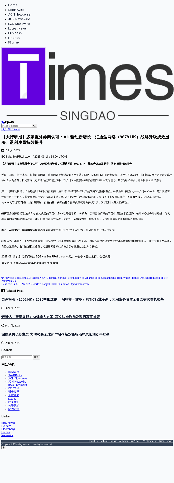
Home (12, 5)
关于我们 (13, 405)
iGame (13, 42)
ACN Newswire (19, 14)
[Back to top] (3, 447)
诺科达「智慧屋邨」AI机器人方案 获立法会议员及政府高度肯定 (50, 317)
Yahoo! (104, 441)
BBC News (8, 422)
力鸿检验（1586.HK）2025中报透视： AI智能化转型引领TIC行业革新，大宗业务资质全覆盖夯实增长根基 (82, 299)
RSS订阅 (14, 409)
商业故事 (13, 388)
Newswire (7, 435)
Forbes (5, 432)
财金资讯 (13, 391)
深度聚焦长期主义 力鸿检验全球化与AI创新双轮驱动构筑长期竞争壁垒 (55, 334)
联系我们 (13, 402)
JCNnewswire (166, 441)
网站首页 (13, 371)
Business (15, 33)
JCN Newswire (19, 19)
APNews (123, 441)
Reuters (6, 426)
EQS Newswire (19, 24)
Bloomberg (8, 429)
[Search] (34, 126)
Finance (14, 38)
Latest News (17, 28)
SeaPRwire (16, 10)
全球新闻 (13, 395)
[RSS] (2, 122)
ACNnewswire (150, 441)
